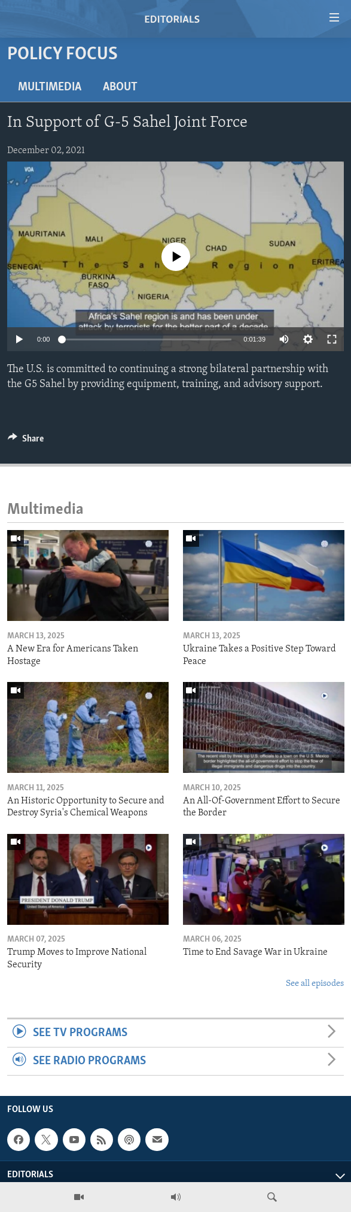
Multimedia (49, 87)
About (120, 87)
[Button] (26, 441)
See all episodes (315, 983)
